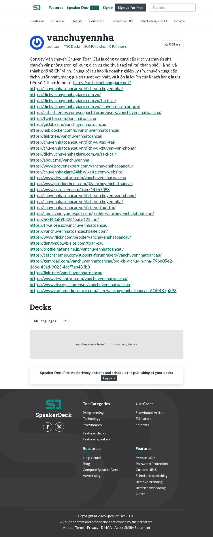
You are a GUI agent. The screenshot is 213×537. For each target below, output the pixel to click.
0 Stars (173, 44)
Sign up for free (130, 7)
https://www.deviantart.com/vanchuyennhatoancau (78, 177)
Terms (80, 527)
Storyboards (92, 425)
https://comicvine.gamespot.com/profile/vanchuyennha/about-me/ (92, 213)
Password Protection (152, 463)
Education (96, 21)
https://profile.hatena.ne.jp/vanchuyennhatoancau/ (77, 248)
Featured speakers (97, 439)
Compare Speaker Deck (101, 469)
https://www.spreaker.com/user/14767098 (70, 189)
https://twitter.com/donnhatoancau (63, 118)
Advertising (91, 475)
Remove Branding (149, 482)
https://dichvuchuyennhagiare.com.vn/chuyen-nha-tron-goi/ (85, 106)
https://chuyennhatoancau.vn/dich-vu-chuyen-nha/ (76, 88)
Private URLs (146, 457)
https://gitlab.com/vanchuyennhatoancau (68, 124)
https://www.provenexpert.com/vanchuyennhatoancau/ (81, 165)
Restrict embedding (151, 488)
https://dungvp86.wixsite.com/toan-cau (67, 243)
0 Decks (74, 46)
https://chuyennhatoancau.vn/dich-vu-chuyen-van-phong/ (83, 147)
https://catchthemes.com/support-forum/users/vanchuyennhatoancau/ (96, 112)
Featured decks (94, 433)
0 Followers (118, 46)
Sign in (108, 7)
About (68, 527)
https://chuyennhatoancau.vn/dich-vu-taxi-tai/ (72, 142)
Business (57, 21)
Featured (37, 21)
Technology (91, 418)
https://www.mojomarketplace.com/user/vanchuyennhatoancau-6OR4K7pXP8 (103, 290)
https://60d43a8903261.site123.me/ (64, 219)
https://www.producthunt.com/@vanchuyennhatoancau (81, 183)
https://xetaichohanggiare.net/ (102, 82)
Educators (143, 418)
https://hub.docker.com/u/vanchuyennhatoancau (74, 130)
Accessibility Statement (132, 527)
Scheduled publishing (152, 475)
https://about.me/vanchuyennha (59, 159)
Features (56, 7)
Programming (184, 21)
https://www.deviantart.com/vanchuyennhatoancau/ (79, 278)
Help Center (92, 457)
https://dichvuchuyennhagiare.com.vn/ (65, 94)
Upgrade (109, 378)
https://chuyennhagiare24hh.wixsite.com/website (76, 171)
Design (77, 21)
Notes (140, 493)
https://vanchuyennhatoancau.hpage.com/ (69, 231)
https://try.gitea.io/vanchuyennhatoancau (68, 225)
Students (142, 425)
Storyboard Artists (150, 412)
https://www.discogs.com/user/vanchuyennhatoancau (80, 284)
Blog (86, 463)
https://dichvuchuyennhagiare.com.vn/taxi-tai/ (73, 100)
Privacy (92, 527)
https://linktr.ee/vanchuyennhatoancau (66, 136)
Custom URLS (146, 469)
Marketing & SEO (153, 21)
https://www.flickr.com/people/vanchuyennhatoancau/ (80, 237)
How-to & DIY (122, 21)
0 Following (97, 46)
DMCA (106, 527)
